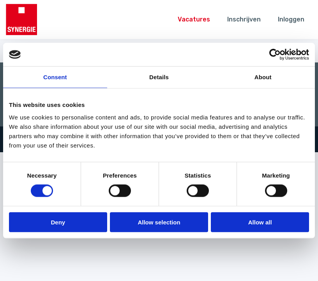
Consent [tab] (55, 77)
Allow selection (159, 222)
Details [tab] (159, 77)
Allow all (260, 222)
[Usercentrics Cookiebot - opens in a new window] (275, 54)
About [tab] (263, 77)
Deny (58, 222)
